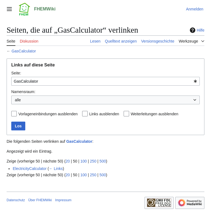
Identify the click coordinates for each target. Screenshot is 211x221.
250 (93, 161)
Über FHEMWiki (40, 200)
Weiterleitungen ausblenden (154, 114)
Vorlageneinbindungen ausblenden (48, 114)
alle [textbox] (18, 100)
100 (83, 161)
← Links (56, 168)
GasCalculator (24, 51)
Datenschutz (16, 200)
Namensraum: (23, 91)
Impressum (63, 200)
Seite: (16, 73)
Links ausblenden (104, 114)
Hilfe (196, 30)
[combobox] (105, 81)
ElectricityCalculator (29, 168)
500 (102, 161)
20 (68, 161)
